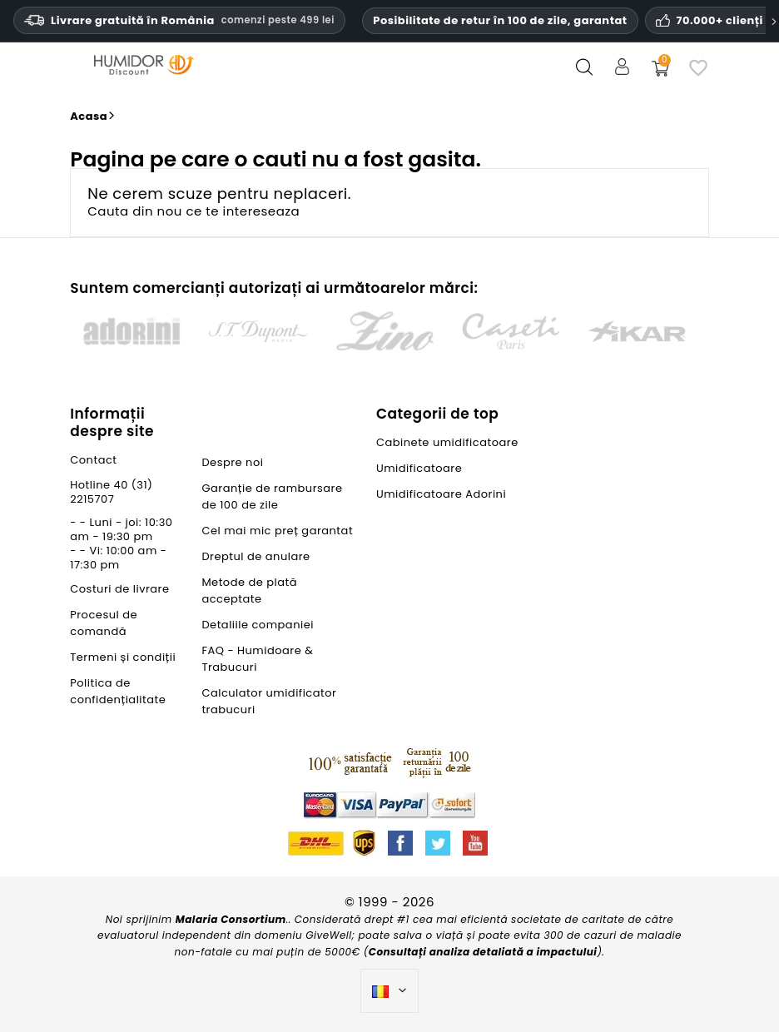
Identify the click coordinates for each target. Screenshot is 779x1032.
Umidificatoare (419, 468)
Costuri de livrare (119, 589)
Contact (93, 460)
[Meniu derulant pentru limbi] (390, 991)
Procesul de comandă (103, 623)
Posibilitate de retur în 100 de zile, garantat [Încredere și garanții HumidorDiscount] (500, 20)
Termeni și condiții (123, 657)
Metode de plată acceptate (249, 590)
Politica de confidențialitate (118, 691)
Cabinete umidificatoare (447, 442)
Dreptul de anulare (255, 556)
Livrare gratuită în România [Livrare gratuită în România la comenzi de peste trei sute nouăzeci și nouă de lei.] (179, 20)
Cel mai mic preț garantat (277, 530)
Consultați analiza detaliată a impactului (483, 952)
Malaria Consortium (231, 919)
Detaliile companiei (257, 625)
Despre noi (232, 462)
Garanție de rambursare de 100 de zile (271, 496)
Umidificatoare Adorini (441, 494)
